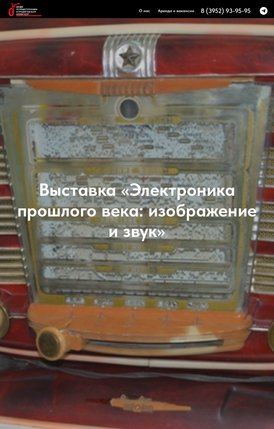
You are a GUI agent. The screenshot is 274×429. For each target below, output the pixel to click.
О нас (144, 10)
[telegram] (264, 11)
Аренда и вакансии (176, 10)
